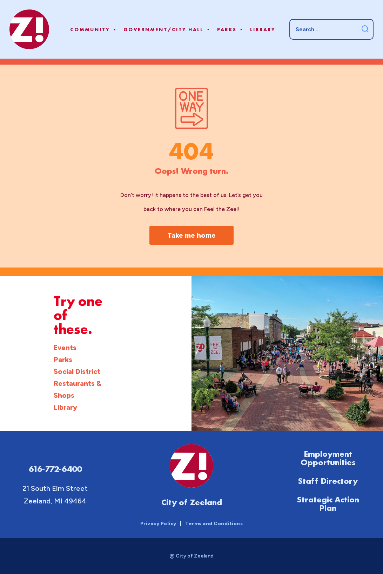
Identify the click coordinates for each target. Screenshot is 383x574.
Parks (230, 29)
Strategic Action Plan (328, 503)
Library (262, 29)
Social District (77, 371)
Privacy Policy (158, 524)
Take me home (191, 235)
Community (94, 29)
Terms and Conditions (214, 524)
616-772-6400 (55, 468)
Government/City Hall (167, 29)
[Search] (331, 29)
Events (65, 347)
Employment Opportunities (328, 458)
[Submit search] (364, 29)
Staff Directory (328, 480)
